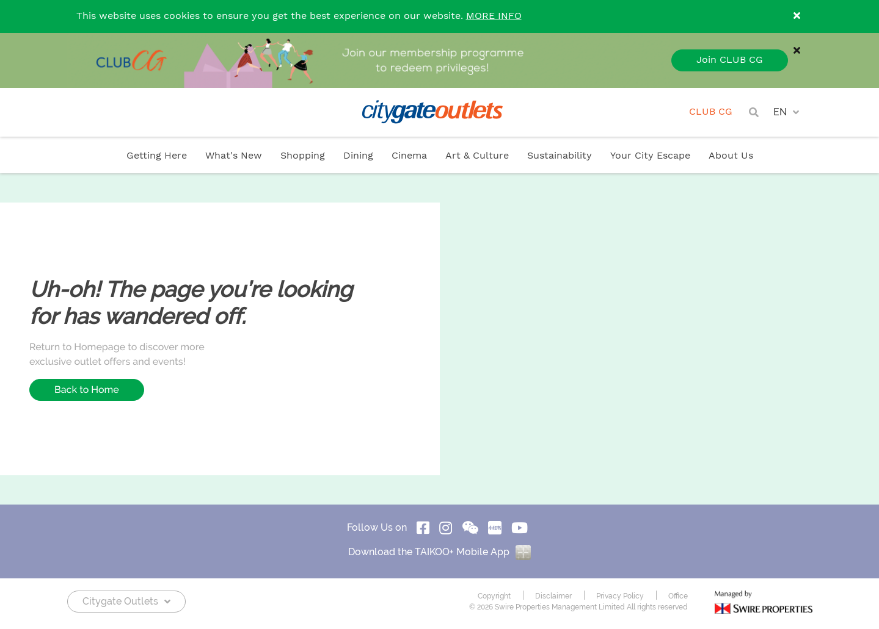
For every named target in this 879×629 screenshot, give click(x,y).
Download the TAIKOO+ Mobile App (439, 552)
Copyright (494, 596)
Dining (358, 155)
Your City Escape (650, 155)
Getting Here (156, 155)
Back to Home (86, 389)
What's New (233, 155)
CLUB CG (710, 112)
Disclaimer (553, 596)
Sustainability (559, 155)
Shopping (302, 155)
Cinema (409, 155)
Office (678, 596)
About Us (731, 155)
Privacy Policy (620, 596)
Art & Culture (477, 155)
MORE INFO (494, 16)
